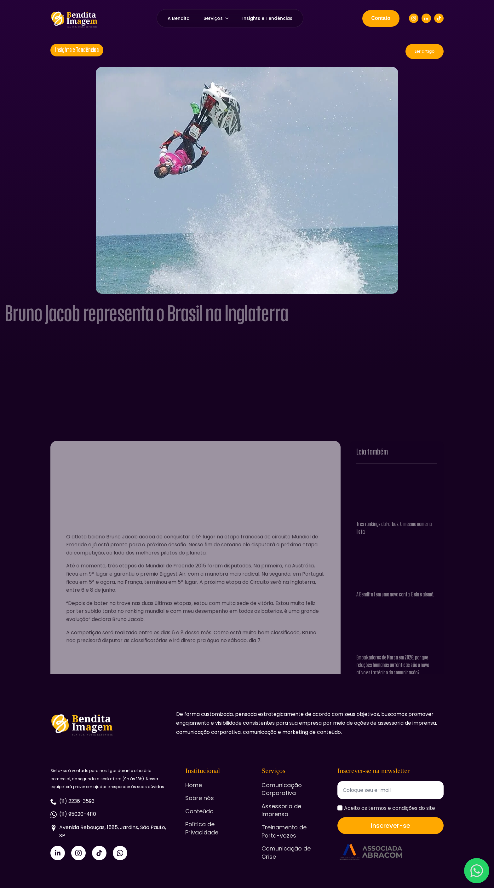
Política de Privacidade (201, 828)
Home (193, 785)
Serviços (213, 18)
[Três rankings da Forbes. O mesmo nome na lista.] (396, 527)
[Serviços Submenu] (229, 18)
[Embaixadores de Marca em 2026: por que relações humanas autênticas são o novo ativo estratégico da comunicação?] (396, 661)
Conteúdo (199, 811)
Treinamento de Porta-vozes (284, 831)
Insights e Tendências (267, 18)
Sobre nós (199, 798)
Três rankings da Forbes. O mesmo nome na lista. (394, 560)
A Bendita (179, 18)
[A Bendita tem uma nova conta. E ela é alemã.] (396, 598)
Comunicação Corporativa (281, 789)
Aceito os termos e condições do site (389, 808)
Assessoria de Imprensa (281, 810)
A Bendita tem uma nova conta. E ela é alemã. (395, 627)
